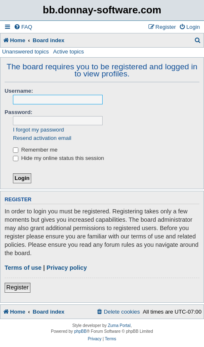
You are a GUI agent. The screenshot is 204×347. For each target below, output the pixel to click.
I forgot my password (38, 130)
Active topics (68, 51)
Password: (19, 112)
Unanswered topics (25, 51)
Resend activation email (42, 138)
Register (17, 287)
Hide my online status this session (58, 158)
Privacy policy (67, 267)
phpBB (80, 331)
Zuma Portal (119, 325)
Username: (19, 91)
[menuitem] (23, 27)
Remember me (35, 150)
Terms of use (23, 267)
